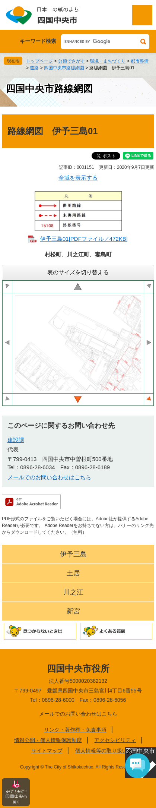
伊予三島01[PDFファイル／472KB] (84, 239)
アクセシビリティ (115, 740)
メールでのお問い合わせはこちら (49, 477)
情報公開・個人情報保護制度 (48, 740)
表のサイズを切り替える (78, 272)
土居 (73, 573)
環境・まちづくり (107, 61)
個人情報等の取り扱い (101, 751)
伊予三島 (73, 554)
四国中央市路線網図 (64, 67)
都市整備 (140, 61)
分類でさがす (71, 61)
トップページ (39, 61)
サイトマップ (47, 751)
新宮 (73, 611)
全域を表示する (78, 177)
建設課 (15, 440)
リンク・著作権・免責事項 (75, 730)
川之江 (73, 592)
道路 (34, 67)
